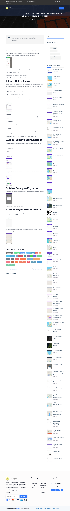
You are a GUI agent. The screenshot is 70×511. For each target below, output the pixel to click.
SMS (40, 253)
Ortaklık (33, 485)
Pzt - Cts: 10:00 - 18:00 (31, 1)
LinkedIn (32, 253)
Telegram (12, 256)
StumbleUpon (22, 261)
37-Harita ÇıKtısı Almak (58, 322)
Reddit (16, 261)
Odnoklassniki (37, 259)
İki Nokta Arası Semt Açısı (54, 57)
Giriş (62, 13)
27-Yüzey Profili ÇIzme (58, 253)
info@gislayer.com (10, 1)
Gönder (23, 496)
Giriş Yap (43, 487)
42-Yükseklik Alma (57, 357)
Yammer (39, 261)
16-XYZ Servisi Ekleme (58, 176)
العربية (61, 508)
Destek (49, 13)
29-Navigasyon (56, 266)
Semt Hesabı (53, 48)
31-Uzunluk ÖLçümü (57, 280)
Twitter (28, 253)
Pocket (8, 261)
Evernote (39, 256)
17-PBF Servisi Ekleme (58, 183)
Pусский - (54, 508)
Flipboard (17, 259)
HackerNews (23, 259)
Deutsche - (49, 508)
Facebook (23, 253)
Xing (25, 256)
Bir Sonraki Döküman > (38, 269)
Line (31, 256)
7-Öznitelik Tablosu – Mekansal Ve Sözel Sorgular (58, 113)
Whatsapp (16, 253)
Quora (12, 261)
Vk (16, 256)
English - (38, 508)
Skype (8, 256)
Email (37, 253)
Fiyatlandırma (55, 13)
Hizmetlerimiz (35, 481)
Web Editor (43, 483)
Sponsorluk (34, 483)
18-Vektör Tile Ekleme (58, 190)
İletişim (43, 492)
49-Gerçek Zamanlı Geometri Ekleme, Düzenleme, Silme (57, 413)
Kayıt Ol (43, 490)
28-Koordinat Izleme (58, 259)
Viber (28, 256)
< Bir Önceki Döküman (12, 269)
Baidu (35, 256)
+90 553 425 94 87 (20, 1)
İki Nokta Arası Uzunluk (55, 54)
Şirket (33, 13)
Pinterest (20, 256)
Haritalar (43, 13)
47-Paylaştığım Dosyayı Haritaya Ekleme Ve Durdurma (58, 395)
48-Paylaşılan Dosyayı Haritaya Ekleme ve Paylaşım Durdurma (58, 404)
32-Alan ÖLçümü (57, 287)
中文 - (45, 508)
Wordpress (33, 261)
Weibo (28, 261)
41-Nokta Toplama (57, 350)
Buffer (12, 259)
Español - (42, 508)
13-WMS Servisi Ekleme (58, 155)
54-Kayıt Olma (56, 451)
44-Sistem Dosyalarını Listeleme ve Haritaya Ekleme (58, 373)
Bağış (33, 487)
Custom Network (10, 264)
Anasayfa (27, 13)
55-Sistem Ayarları (57, 458)
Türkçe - (58, 508)
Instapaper (29, 259)
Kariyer (33, 490)
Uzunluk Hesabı (53, 51)
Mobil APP (43, 485)
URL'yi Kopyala (10, 253)
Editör (61, 8)
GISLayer (18, 508)
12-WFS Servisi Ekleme (58, 148)
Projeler (38, 13)
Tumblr (8, 259)
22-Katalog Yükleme (58, 218)
